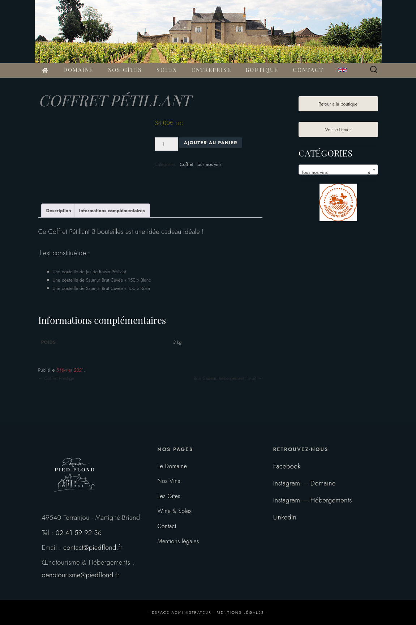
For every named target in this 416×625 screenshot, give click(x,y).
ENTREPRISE (211, 70)
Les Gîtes (169, 496)
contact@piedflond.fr (93, 547)
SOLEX (166, 70)
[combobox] (338, 169)
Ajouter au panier (210, 142)
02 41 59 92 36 (79, 533)
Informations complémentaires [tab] (112, 210)
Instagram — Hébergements (312, 500)
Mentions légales (178, 541)
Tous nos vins (209, 164)
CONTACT (308, 70)
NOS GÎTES (125, 70)
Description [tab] (58, 210)
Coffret (186, 164)
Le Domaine (172, 466)
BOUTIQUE (262, 70)
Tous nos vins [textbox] (336, 172)
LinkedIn (285, 517)
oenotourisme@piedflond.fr (81, 575)
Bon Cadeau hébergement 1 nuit (228, 378)
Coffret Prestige (56, 378)
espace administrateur (181, 612)
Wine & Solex (175, 511)
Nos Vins (169, 481)
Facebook (287, 466)
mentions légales (240, 612)
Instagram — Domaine (304, 483)
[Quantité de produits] (166, 144)
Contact (167, 526)
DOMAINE (78, 70)
